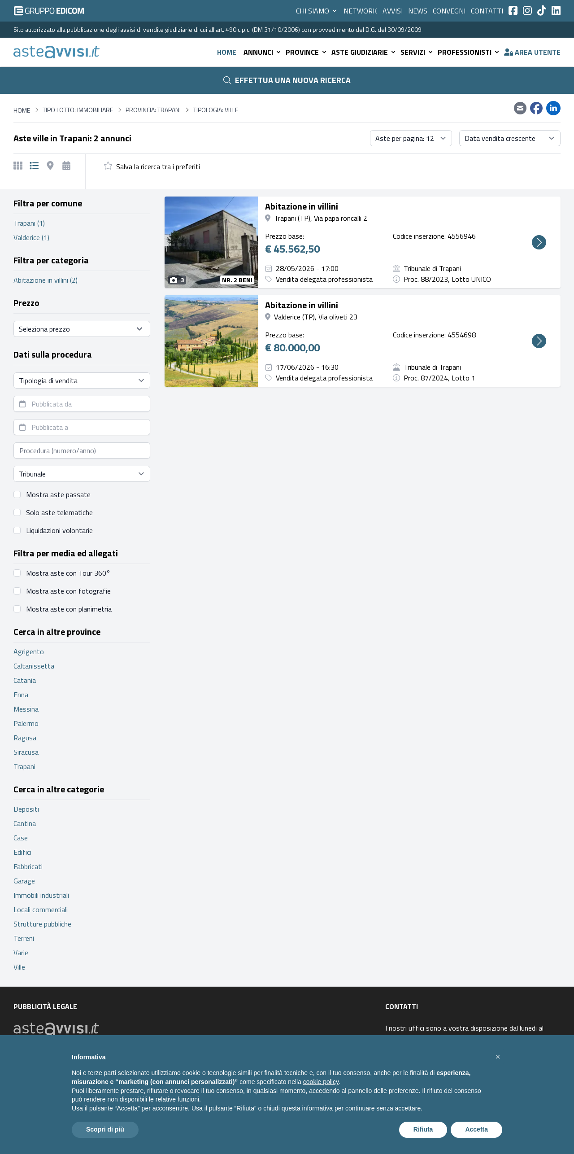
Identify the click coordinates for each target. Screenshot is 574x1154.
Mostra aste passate (58, 494)
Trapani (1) (29, 223)
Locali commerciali (40, 909)
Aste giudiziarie (364, 52)
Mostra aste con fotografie (68, 591)
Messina (26, 709)
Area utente (532, 52)
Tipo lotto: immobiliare (78, 109)
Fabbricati (28, 866)
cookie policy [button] (321, 1081)
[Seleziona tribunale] (81, 474)
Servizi (417, 52)
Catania (24, 680)
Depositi (26, 809)
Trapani (24, 766)
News (417, 10)
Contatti (487, 10)
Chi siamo (317, 10)
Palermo (26, 723)
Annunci (263, 52)
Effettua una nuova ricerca (287, 80)
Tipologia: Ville (215, 109)
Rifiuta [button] (423, 1129)
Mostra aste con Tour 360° (68, 573)
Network (360, 10)
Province (307, 52)
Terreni (23, 938)
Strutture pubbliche (42, 923)
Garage (24, 880)
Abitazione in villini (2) (45, 280)
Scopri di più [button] (105, 1129)
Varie (20, 952)
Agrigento (28, 651)
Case (20, 837)
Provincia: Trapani (153, 109)
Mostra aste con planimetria (69, 608)
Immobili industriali (41, 895)
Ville (19, 967)
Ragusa (24, 737)
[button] (498, 1056)
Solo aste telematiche (59, 512)
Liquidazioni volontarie (59, 530)
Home (226, 52)
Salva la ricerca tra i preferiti (158, 166)
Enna (20, 694)
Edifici (22, 852)
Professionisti (469, 52)
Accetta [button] (476, 1129)
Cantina (24, 823)
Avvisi (393, 10)
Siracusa (26, 752)
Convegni (449, 10)
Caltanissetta (33, 665)
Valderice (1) (31, 237)
